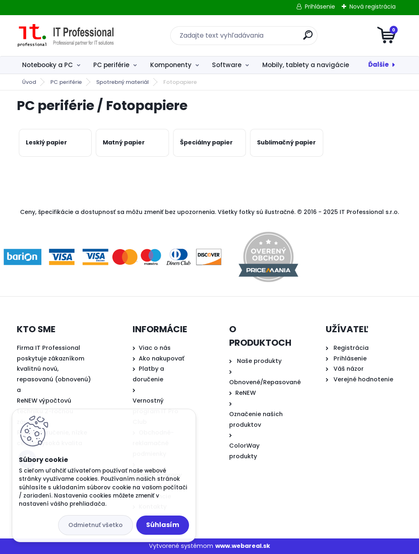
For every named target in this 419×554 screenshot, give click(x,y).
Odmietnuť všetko (95, 525)
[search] (308, 38)
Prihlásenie (320, 6)
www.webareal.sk (242, 546)
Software (226, 65)
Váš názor (348, 369)
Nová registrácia (372, 6)
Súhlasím (162, 524)
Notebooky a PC (47, 65)
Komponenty (170, 65)
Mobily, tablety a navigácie (305, 65)
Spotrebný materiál (122, 82)
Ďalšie (378, 64)
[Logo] (67, 35)
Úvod (29, 82)
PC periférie (111, 65)
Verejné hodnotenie (363, 379)
